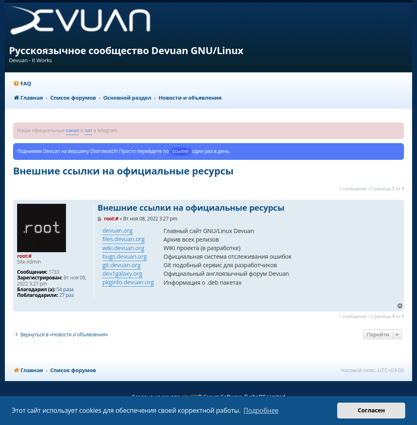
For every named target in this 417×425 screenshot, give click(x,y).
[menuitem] (22, 83)
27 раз (66, 295)
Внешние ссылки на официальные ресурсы (123, 170)
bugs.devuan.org (124, 256)
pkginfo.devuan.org (128, 282)
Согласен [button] (371, 410)
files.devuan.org (123, 239)
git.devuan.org (121, 265)
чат (88, 130)
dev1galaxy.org (122, 273)
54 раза (65, 289)
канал (72, 130)
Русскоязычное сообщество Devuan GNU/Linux (126, 50)
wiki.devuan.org (123, 248)
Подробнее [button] (261, 410)
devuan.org (117, 230)
